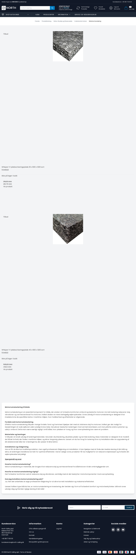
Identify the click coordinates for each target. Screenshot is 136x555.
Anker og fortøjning (90, 542)
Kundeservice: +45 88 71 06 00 (122, 2)
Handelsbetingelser (36, 539)
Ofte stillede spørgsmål (37, 529)
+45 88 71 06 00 (7, 539)
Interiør (86, 535)
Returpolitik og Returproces (38, 542)
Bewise (29, 552)
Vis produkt (7, 186)
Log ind (58, 529)
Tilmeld (129, 507)
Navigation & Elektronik (92, 529)
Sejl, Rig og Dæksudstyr (92, 539)
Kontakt (32, 535)
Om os (31, 532)
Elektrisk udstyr (89, 532)
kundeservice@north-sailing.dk (13, 542)
